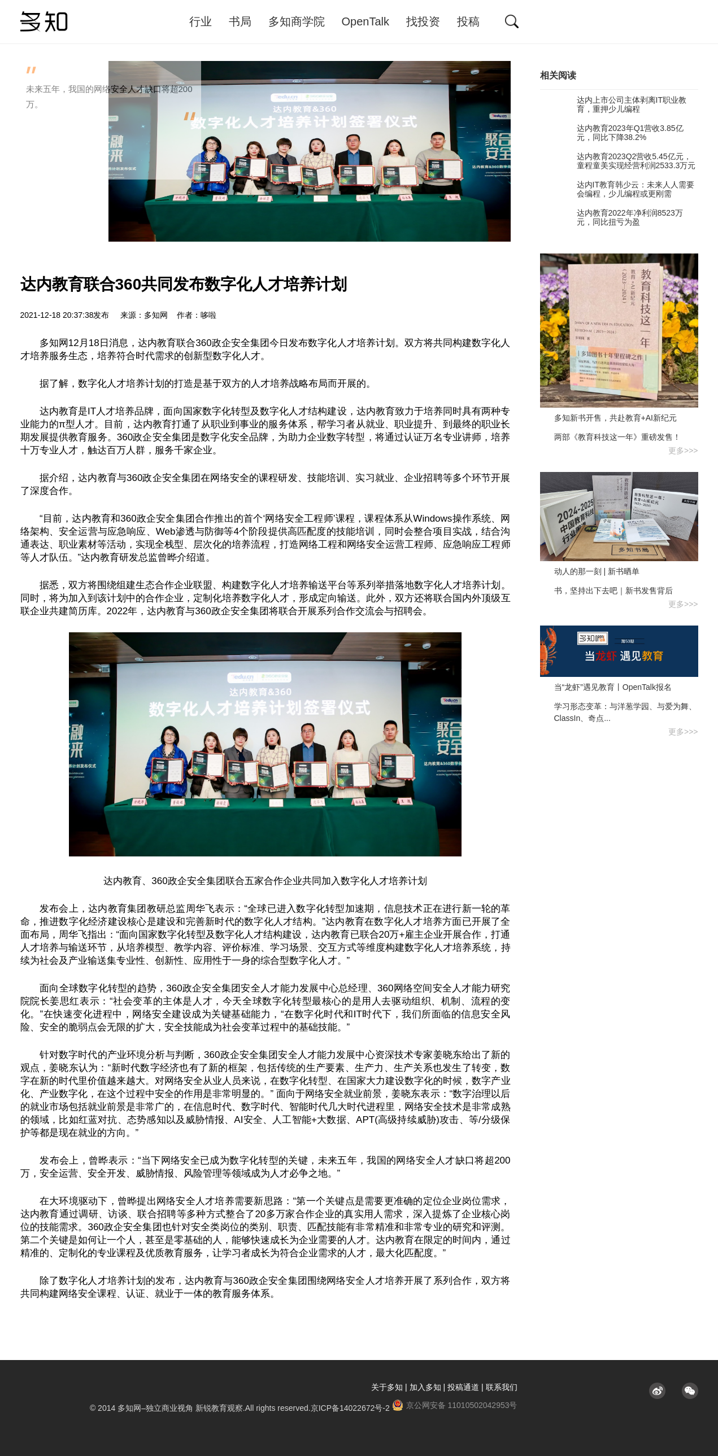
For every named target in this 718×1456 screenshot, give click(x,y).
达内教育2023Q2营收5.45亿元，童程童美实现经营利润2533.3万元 (618, 161)
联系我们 (501, 1387)
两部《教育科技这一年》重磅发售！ (617, 436)
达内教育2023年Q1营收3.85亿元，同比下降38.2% (612, 133)
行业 (200, 21)
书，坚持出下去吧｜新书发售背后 (613, 590)
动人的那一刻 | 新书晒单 (596, 571)
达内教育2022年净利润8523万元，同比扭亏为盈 (611, 217)
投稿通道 (463, 1387)
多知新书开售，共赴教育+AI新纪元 (615, 417)
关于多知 (387, 1387)
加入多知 (425, 1387)
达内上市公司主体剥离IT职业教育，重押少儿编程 (613, 104)
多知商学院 (296, 21)
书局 (240, 21)
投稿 (468, 21)
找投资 (423, 21)
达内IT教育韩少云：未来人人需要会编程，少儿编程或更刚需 (617, 189)
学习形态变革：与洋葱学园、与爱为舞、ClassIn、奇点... (625, 712)
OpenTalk (366, 21)
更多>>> (683, 450)
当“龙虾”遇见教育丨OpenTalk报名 (613, 687)
